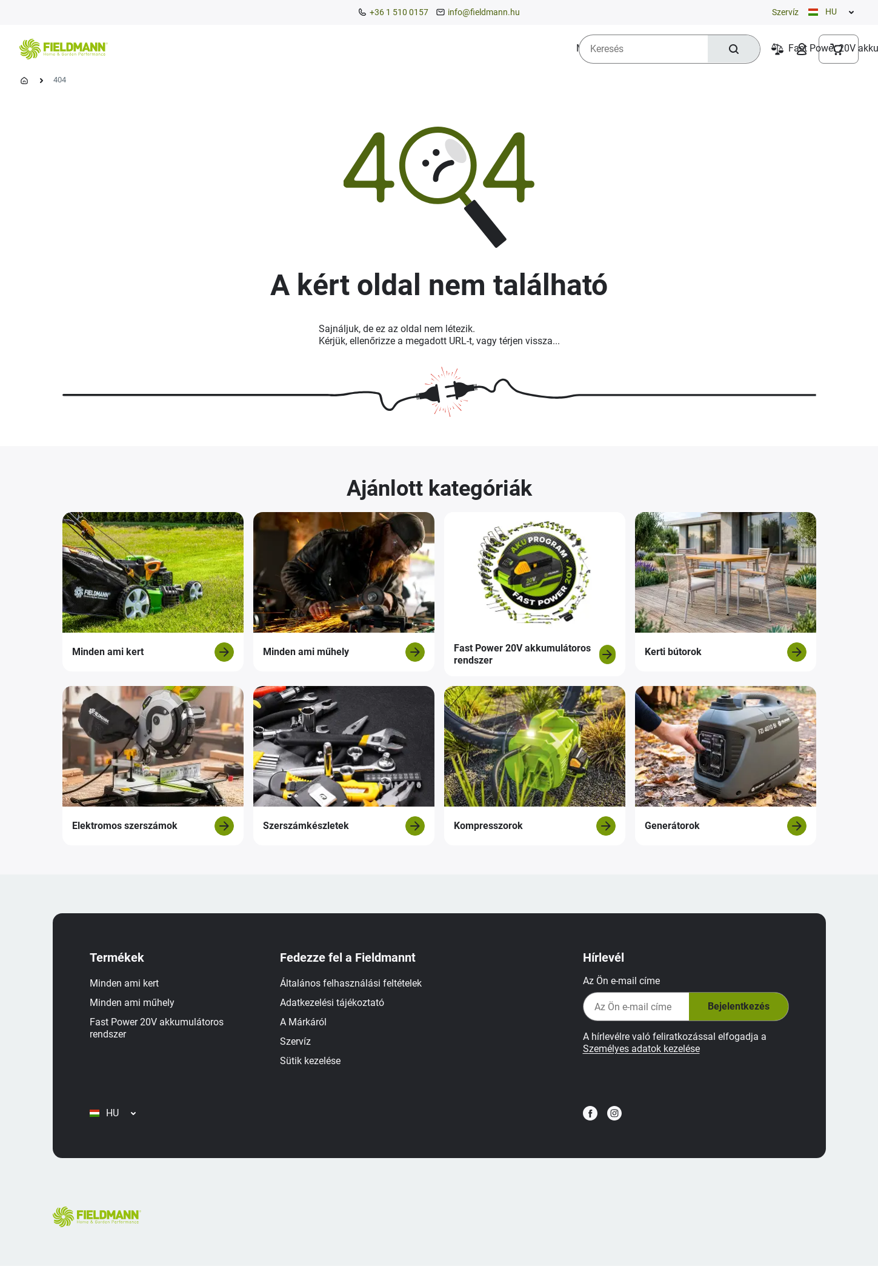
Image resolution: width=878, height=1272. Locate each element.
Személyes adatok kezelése (639, 1050)
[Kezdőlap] (24, 80)
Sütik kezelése (312, 1062)
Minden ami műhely (133, 1004)
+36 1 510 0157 (399, 12)
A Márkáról (305, 1024)
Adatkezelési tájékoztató (334, 1004)
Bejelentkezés (736, 1008)
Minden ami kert (126, 985)
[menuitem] (164, 48)
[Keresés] (733, 49)
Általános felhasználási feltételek (353, 985)
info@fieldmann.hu (484, 12)
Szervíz (785, 12)
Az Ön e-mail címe (619, 982)
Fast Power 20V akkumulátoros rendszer (158, 1030)
